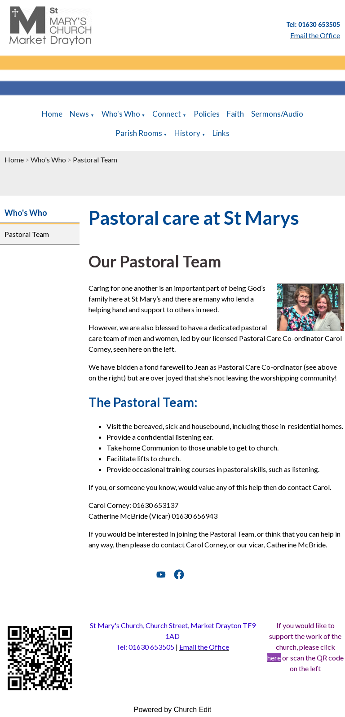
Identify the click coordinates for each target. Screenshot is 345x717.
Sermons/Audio (277, 113)
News (79, 113)
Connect (166, 113)
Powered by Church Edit (173, 709)
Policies (207, 113)
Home (52, 113)
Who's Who (121, 113)
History (187, 133)
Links (221, 133)
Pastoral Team (95, 159)
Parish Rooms (138, 133)
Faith (235, 113)
